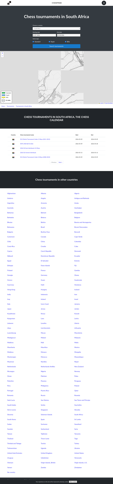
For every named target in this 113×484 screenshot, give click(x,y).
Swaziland (77, 424)
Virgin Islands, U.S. (80, 463)
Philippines (44, 386)
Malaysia (77, 338)
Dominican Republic (48, 256)
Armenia (44, 203)
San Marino (45, 400)
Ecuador (77, 256)
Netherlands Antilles (48, 367)
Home (3, 106)
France (43, 270)
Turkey (76, 443)
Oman (9, 376)
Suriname (44, 424)
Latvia (76, 318)
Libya (9, 328)
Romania (10, 395)
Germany (44, 275)
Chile (9, 241)
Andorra (10, 198)
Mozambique (78, 357)
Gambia (77, 270)
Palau (76, 376)
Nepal (76, 362)
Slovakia (77, 410)
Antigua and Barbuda (81, 198)
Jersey (43, 309)
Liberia (76, 323)
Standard (37, 42)
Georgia (10, 275)
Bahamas (10, 213)
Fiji (75, 265)
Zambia (43, 467)
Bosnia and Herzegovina (82, 222)
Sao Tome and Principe (82, 400)
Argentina (10, 203)
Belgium (77, 217)
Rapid (52, 42)
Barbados (10, 217)
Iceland (76, 290)
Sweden (10, 429)
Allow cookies (73, 481)
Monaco (44, 352)
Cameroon (11, 237)
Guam (43, 280)
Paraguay (77, 381)
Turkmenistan (12, 448)
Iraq (8, 299)
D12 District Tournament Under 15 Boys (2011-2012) (35, 139)
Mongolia (77, 352)
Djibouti (10, 256)
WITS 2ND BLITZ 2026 (26, 144)
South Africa (78, 415)
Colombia (77, 241)
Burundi (77, 232)
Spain (43, 419)
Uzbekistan (45, 458)
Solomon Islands (46, 415)
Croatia (43, 246)
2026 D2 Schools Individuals (28, 152)
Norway (77, 371)
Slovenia (10, 415)
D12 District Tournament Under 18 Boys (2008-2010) (35, 157)
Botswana (10, 227)
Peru (9, 386)
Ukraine (77, 448)
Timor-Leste (45, 439)
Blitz (68, 42)
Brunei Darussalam (80, 227)
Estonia (77, 261)
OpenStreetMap (109, 103)
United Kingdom (46, 453)
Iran (75, 294)
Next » (60, 162)
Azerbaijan (78, 208)
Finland (9, 270)
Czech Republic (46, 251)
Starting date (36, 32)
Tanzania (77, 434)
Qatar (76, 391)
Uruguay (10, 458)
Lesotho (43, 323)
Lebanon (10, 323)
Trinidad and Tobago (14, 443)
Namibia (44, 362)
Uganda (43, 448)
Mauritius (44, 347)
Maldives (10, 342)
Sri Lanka (77, 419)
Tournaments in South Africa (24, 106)
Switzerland (45, 429)
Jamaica (77, 304)
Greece (9, 280)
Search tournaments (56, 46)
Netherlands (11, 367)
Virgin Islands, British (48, 463)
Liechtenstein (45, 328)
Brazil (43, 227)
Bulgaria (10, 232)
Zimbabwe (78, 467)
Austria (43, 208)
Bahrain (43, 213)
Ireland (43, 299)
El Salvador (45, 261)
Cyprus (9, 251)
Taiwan (9, 434)
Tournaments (10, 106)
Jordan (76, 309)
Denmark (77, 251)
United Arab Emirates (14, 453)
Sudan (9, 424)
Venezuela (78, 458)
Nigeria (43, 371)
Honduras (77, 285)
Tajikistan (44, 434)
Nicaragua (10, 371)
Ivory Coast (45, 304)
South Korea (11, 419)
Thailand (10, 439)
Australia (10, 208)
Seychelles (78, 405)
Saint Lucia (11, 400)
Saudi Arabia (11, 405)
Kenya (43, 314)
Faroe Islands (45, 265)
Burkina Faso (45, 232)
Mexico (77, 347)
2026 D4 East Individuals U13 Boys (30, 148)
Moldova (10, 352)
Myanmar (10, 362)
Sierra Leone (11, 410)
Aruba (76, 203)
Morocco (44, 357)
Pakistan (44, 376)
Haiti (42, 285)
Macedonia (78, 333)
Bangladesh (78, 213)
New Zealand (79, 367)
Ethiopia (10, 265)
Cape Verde (78, 237)
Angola (43, 198)
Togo (76, 439)
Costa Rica (11, 246)
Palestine (10, 381)
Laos (42, 318)
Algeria (76, 193)
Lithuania (77, 328)
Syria (76, 429)
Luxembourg (11, 333)
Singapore (44, 410)
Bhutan (9, 222)
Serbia (43, 405)
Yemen (9, 467)
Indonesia (44, 294)
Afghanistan (11, 193)
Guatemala (78, 280)
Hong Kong (11, 290)
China (43, 241)
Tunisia (43, 443)
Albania (43, 193)
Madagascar (11, 338)
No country (11, 472)
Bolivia (43, 222)
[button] (2, 53)
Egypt (9, 261)
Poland (76, 386)
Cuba (76, 246)
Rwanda (77, 395)
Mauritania (11, 347)
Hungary (44, 290)
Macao (43, 333)
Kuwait (76, 314)
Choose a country (37, 25)
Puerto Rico (45, 391)
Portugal (10, 391)
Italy (8, 304)
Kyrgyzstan (11, 318)
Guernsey (10, 285)
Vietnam (10, 463)
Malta (76, 342)
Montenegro (11, 357)
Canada (43, 237)
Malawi (43, 338)
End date (59, 32)
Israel (76, 299)
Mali (42, 342)
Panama (43, 381)
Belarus (43, 217)
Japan (9, 309)
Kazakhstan (11, 314)
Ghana (76, 275)
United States (79, 453)
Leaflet (101, 103)
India (9, 294)
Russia (43, 395)
